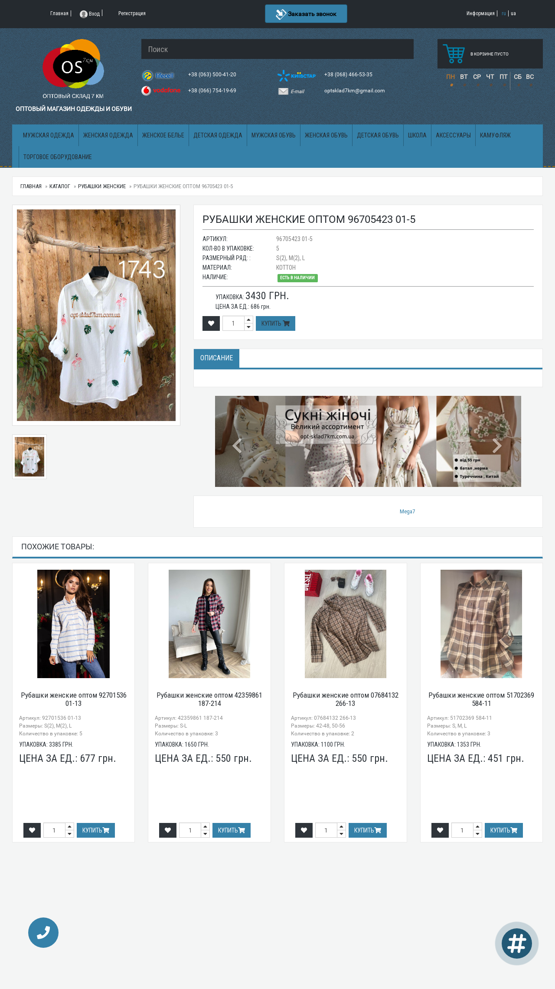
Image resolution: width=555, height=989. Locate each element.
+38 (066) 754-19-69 (213, 91)
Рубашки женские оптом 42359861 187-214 (209, 699)
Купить (275, 323)
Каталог (59, 186)
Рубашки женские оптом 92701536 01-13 (74, 699)
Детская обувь (378, 135)
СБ (518, 76)
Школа (417, 135)
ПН (450, 76)
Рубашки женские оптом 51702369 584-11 (481, 699)
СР (477, 76)
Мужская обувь (273, 135)
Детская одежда (217, 135)
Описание (216, 358)
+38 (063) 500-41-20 (213, 75)
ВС (530, 76)
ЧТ (490, 76)
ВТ (463, 76)
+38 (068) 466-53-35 (349, 75)
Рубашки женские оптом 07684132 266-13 (345, 699)
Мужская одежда (48, 135)
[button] (238, 441)
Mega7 (407, 511)
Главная (31, 186)
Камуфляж (495, 135)
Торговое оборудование (57, 156)
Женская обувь (326, 135)
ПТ (503, 76)
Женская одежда (108, 135)
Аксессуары (453, 135)
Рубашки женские (102, 186)
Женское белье (163, 135)
